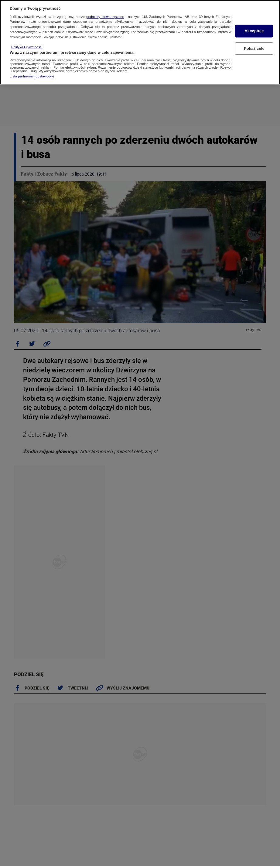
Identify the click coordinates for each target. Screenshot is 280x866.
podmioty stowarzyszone (105, 17)
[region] (140, 42)
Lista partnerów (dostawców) (32, 76)
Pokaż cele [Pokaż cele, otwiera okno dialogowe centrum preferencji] (254, 48)
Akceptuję (254, 31)
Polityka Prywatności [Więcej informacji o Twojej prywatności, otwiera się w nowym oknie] (27, 47)
